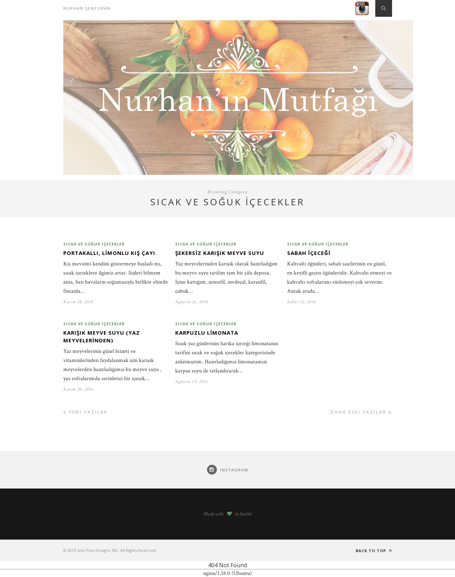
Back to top (374, 550)
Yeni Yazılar (85, 412)
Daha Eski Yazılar (361, 412)
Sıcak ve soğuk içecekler (94, 244)
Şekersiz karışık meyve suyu (219, 252)
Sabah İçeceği (308, 252)
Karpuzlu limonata (206, 332)
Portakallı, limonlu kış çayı (109, 252)
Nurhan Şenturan (87, 8)
